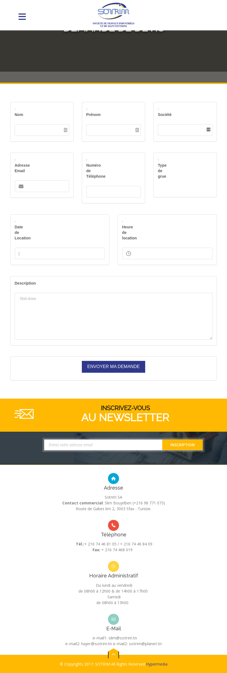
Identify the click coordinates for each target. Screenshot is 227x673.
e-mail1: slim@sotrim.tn (115, 637)
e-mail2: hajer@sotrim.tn (88, 643)
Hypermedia (156, 670)
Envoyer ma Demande (113, 366)
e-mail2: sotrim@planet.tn (137, 643)
